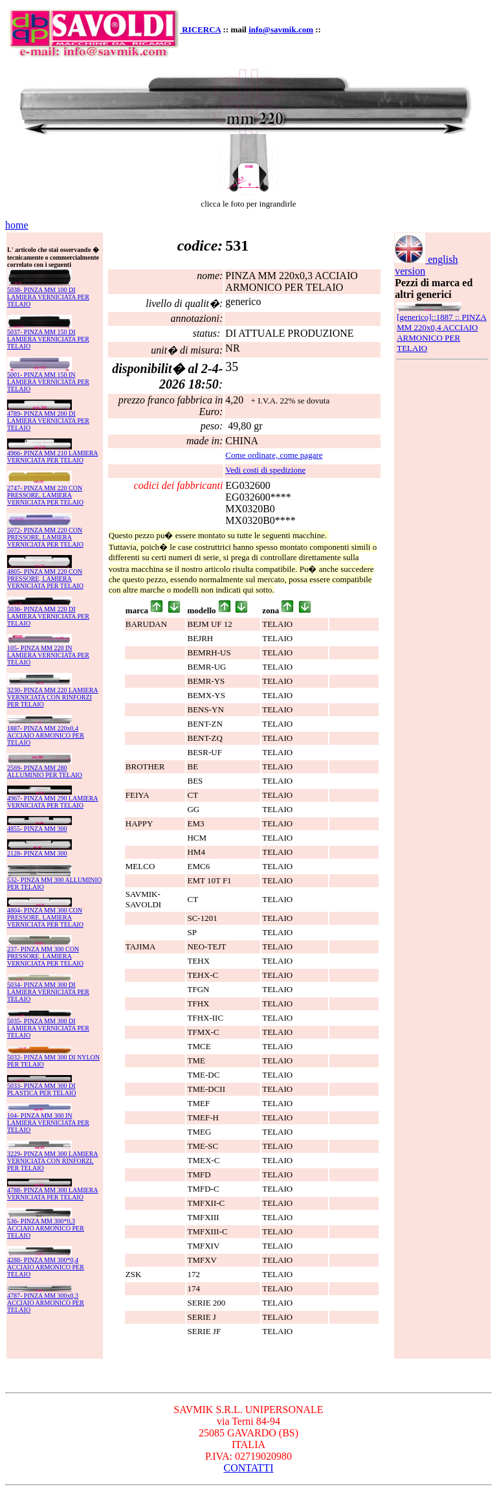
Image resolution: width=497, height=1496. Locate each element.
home (16, 225)
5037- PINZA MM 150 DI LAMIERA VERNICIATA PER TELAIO (48, 339)
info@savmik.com (280, 29)
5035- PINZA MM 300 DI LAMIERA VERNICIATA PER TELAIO (48, 1028)
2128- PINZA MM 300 (37, 853)
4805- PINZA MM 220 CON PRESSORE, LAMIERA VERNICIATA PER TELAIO (45, 578)
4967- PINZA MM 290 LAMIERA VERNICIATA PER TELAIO (52, 802)
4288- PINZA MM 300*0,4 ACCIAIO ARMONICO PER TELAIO (45, 1267)
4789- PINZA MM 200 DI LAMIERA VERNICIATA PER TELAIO (48, 420)
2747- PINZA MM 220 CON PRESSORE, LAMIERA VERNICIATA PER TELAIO (45, 495)
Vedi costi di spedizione (265, 470)
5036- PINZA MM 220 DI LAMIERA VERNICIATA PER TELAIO (48, 616)
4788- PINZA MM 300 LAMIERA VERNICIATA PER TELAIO (52, 1193)
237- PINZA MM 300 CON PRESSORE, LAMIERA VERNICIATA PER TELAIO (45, 956)
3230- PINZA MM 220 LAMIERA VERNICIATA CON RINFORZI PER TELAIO (52, 697)
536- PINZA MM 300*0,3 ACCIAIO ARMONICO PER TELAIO (45, 1228)
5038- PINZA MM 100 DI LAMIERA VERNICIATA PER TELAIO (48, 297)
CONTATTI (249, 1467)
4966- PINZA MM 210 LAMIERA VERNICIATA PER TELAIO (52, 456)
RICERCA (201, 29)
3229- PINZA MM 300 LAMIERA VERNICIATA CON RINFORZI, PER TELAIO (52, 1161)
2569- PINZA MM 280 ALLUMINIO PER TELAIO (44, 771)
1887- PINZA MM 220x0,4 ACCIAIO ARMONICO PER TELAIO (45, 735)
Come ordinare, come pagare (273, 455)
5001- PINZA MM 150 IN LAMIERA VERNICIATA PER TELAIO (48, 381)
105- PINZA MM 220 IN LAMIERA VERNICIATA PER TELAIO (48, 655)
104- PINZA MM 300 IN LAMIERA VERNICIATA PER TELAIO (48, 1122)
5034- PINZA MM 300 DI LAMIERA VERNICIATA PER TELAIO (48, 992)
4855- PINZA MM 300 (37, 828)
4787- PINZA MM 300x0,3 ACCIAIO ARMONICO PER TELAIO (45, 1302)
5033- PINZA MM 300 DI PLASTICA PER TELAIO (41, 1089)
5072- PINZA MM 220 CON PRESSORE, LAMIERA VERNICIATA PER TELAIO (45, 537)
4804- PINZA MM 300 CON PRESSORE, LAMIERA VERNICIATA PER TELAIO (45, 917)
